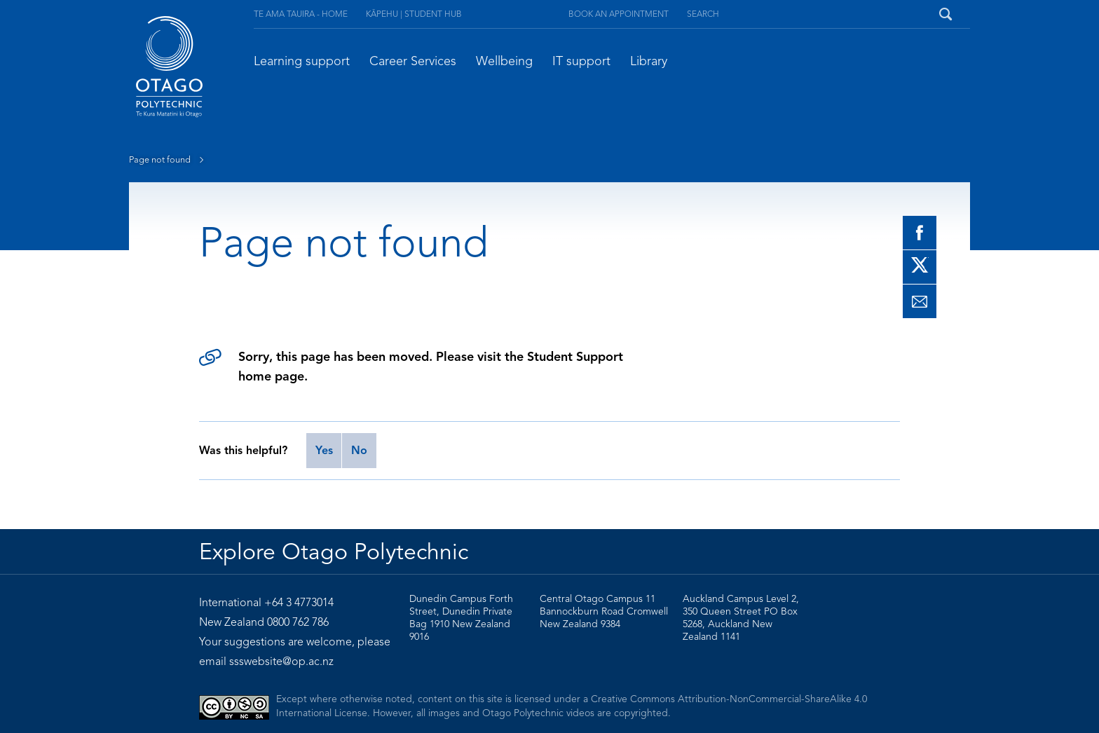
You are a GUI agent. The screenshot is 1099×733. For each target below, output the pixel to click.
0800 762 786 (298, 622)
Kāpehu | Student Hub (414, 13)
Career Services (412, 61)
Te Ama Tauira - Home (301, 13)
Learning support (302, 61)
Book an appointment (618, 13)
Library (648, 61)
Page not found (169, 159)
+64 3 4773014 (299, 603)
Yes (324, 451)
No (359, 451)
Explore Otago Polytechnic (333, 551)
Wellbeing (504, 61)
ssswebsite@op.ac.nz (281, 662)
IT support (581, 61)
